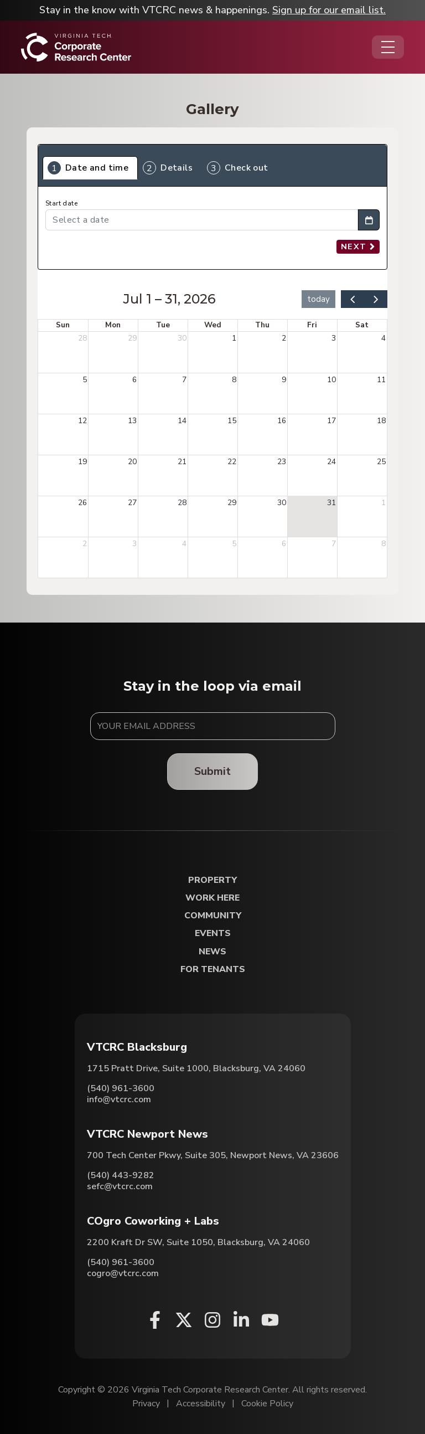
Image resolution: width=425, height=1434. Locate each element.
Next (358, 246)
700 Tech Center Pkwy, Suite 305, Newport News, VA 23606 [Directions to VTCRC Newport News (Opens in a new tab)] (213, 1155)
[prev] (352, 298)
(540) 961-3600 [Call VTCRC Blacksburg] (120, 1088)
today (318, 299)
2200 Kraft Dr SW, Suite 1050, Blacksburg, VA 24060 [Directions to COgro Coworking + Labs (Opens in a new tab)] (198, 1242)
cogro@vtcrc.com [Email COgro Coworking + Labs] (123, 1273)
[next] (375, 298)
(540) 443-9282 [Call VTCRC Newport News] (120, 1175)
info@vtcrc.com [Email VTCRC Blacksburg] (119, 1099)
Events (213, 933)
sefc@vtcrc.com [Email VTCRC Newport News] (120, 1186)
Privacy (146, 1403)
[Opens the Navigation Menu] (388, 47)
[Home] (76, 47)
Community (212, 916)
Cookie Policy (267, 1403)
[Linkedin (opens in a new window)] (241, 1319)
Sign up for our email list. (329, 10)
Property (212, 880)
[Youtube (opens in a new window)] (270, 1319)
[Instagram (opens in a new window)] (212, 1319)
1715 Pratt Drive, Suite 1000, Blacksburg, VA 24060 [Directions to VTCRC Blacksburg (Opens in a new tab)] (196, 1068)
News (212, 952)
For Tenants (212, 969)
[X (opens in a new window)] (183, 1319)
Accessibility (200, 1403)
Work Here (212, 898)
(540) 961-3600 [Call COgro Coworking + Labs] (120, 1262)
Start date (61, 203)
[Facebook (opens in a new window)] (155, 1319)
